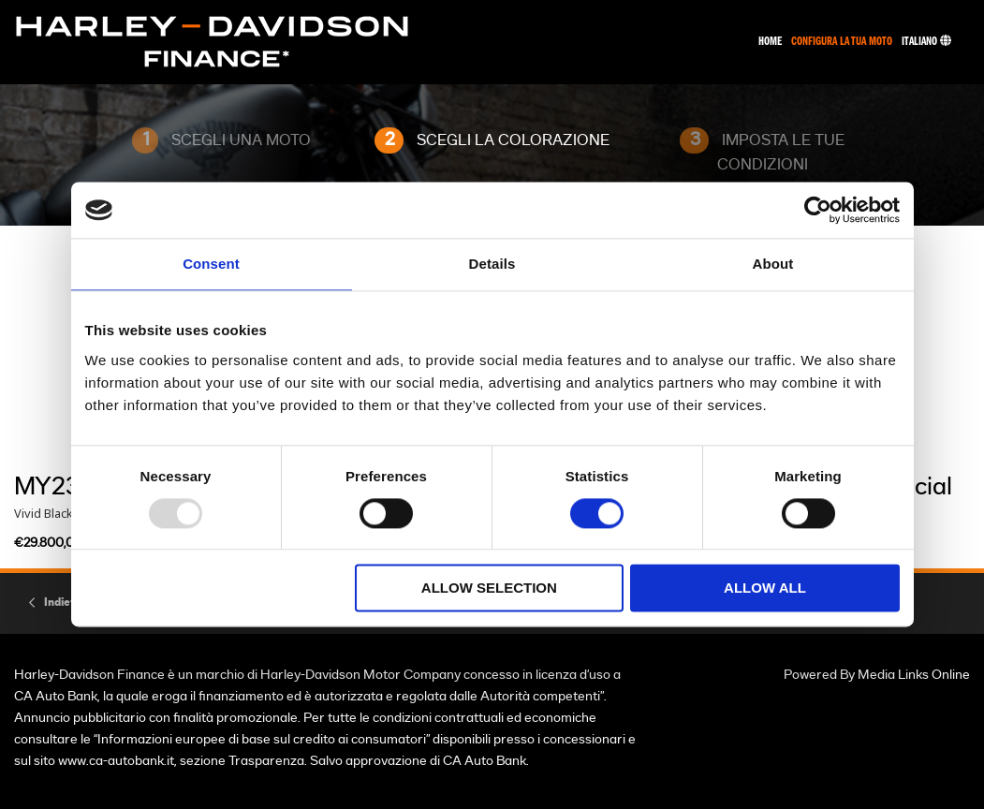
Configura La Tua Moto (841, 42)
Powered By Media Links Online (877, 675)
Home (770, 42)
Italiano (926, 42)
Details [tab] (492, 264)
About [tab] (773, 264)
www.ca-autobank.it (116, 761)
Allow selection (489, 588)
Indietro (65, 602)
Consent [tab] (211, 264)
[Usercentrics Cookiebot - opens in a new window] (818, 210)
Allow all (765, 588)
